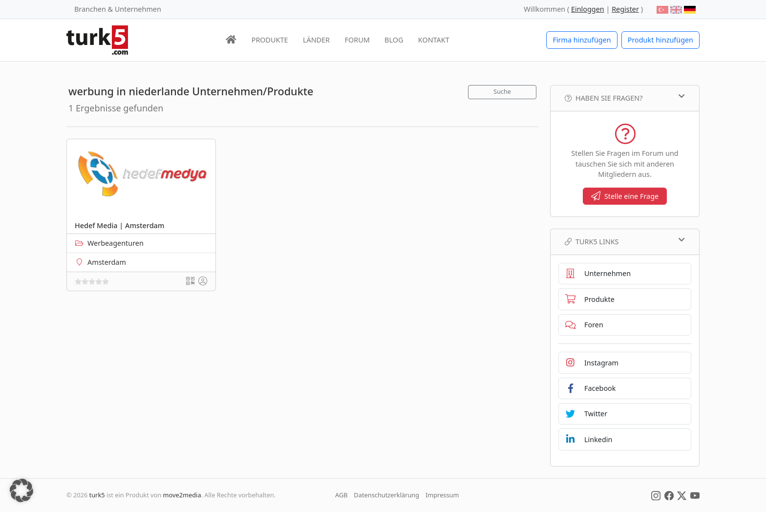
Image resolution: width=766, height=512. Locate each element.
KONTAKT (433, 39)
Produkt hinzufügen (660, 39)
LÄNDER (316, 39)
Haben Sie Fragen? (625, 98)
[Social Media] (655, 495)
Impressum (442, 495)
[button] (21, 490)
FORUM (356, 39)
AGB (341, 495)
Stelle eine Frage (625, 196)
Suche (502, 91)
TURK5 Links (625, 241)
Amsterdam (106, 262)
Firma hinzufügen (582, 39)
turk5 (97, 495)
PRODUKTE (270, 39)
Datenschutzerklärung (386, 495)
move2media (182, 495)
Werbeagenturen (115, 243)
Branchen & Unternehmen (117, 9)
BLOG (393, 39)
